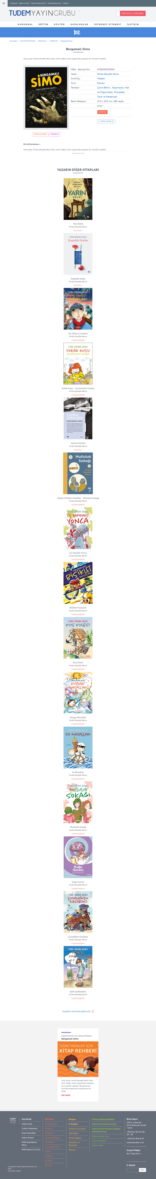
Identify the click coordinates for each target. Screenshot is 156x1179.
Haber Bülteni (28, 1138)
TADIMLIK (54, 134)
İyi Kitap (48, 1161)
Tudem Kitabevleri (30, 1128)
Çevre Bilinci (104, 87)
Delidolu (49, 1156)
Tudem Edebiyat (52, 1138)
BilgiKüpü (49, 1133)
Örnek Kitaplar (75, 1138)
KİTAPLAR (53, 41)
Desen (48, 1151)
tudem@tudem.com (135, 1142)
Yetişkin (101, 78)
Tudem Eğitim (51, 1124)
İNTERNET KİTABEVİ (107, 24)
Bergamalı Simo (66, 41)
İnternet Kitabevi (99, 1141)
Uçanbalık (49, 1142)
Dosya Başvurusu (54, 3)
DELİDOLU (42, 41)
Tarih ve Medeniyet (107, 96)
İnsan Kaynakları (29, 1133)
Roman (101, 83)
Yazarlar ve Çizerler (77, 1129)
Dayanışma (118, 87)
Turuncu (49, 1165)
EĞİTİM (43, 24)
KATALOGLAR (79, 24)
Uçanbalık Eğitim (52, 1147)
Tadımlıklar (73, 1133)
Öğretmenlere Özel (38, 3)
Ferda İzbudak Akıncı (108, 74)
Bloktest (48, 1128)
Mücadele (119, 92)
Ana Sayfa (13, 41)
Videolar (72, 1150)
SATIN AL (102, 112)
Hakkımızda (27, 1124)
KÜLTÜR (59, 24)
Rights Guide (24, 3)
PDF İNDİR (65, 1095)
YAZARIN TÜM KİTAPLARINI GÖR (76, 1012)
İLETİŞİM (133, 24)
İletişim (65, 3)
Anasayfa (13, 3)
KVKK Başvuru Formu (31, 1150)
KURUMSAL (25, 24)
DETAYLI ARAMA (133, 13)
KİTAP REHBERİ (40, 134)
